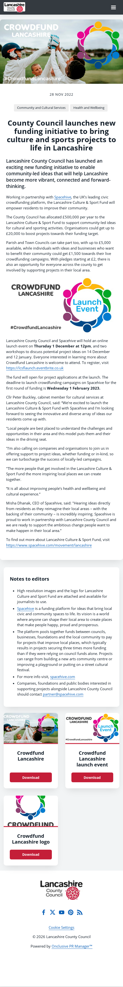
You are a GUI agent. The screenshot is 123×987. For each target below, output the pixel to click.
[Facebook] (43, 912)
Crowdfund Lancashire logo (31, 839)
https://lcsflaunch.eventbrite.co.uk (35, 367)
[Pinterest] (70, 912)
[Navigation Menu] (113, 7)
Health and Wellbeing (88, 107)
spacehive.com (62, 676)
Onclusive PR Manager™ (72, 946)
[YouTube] (61, 912)
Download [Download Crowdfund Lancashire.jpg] (30, 777)
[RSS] (79, 912)
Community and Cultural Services (41, 107)
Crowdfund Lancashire (30, 756)
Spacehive (62, 197)
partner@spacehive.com (63, 694)
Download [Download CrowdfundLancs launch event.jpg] (92, 777)
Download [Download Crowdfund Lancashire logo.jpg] (30, 854)
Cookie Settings (61, 927)
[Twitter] (52, 912)
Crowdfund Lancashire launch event (92, 759)
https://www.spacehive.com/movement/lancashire (49, 545)
